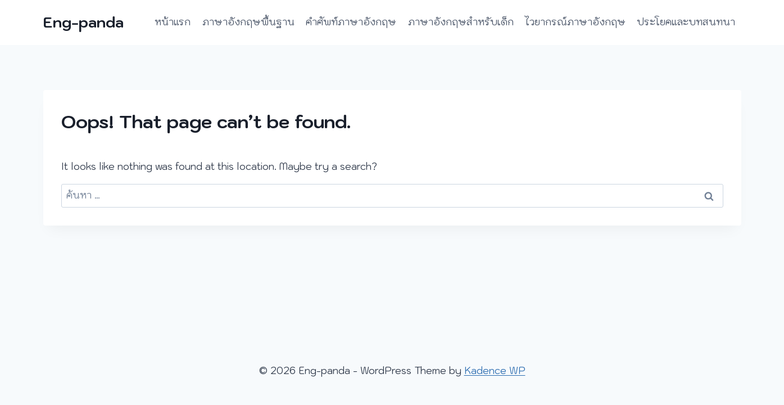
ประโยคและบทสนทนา (686, 22)
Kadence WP (494, 370)
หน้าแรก (173, 22)
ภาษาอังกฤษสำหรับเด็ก (461, 22)
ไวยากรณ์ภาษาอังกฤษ (575, 22)
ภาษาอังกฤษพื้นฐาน (248, 22)
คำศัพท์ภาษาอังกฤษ (351, 22)
